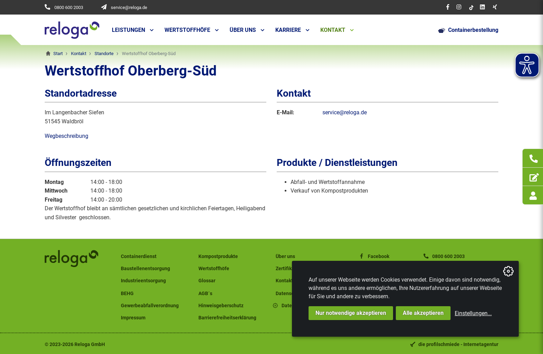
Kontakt (332, 30)
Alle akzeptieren (423, 313)
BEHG (127, 294)
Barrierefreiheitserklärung (227, 318)
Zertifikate (287, 269)
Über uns (243, 30)
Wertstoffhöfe (187, 30)
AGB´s (205, 294)
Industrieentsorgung (143, 281)
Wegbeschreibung (66, 136)
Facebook (373, 256)
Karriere (288, 30)
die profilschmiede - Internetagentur (458, 344)
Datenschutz (289, 294)
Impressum (133, 318)
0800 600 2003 (68, 7)
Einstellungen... (473, 313)
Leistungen (128, 30)
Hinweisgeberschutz (220, 306)
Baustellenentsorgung (145, 269)
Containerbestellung (468, 30)
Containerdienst (139, 256)
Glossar (206, 281)
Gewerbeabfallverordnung (150, 306)
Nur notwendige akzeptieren (350, 313)
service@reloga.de (129, 7)
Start (58, 53)
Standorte (104, 53)
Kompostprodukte (218, 256)
